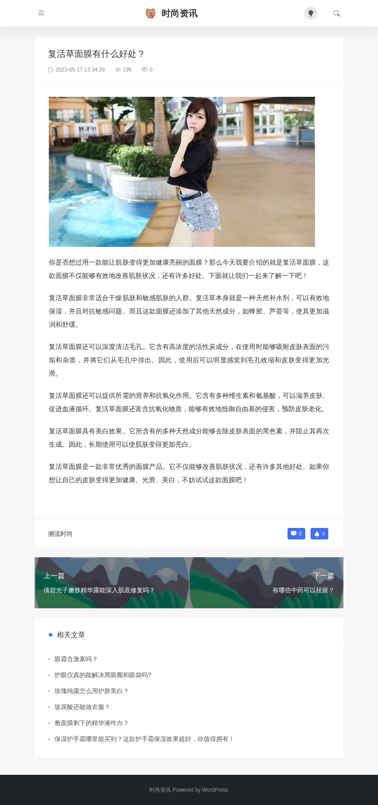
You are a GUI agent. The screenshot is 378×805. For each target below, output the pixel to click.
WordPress (215, 790)
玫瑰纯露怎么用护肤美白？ (92, 690)
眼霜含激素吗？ (76, 658)
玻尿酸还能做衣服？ (82, 706)
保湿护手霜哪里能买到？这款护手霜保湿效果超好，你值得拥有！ (145, 738)
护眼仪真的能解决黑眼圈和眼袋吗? (103, 674)
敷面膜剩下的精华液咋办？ (92, 722)
